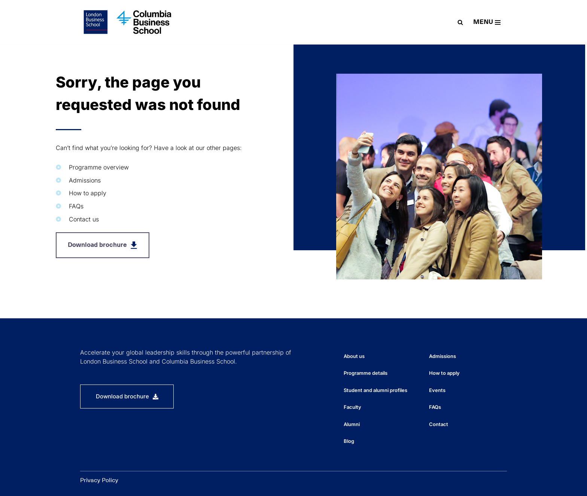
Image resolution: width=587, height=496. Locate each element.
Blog (349, 441)
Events (437, 390)
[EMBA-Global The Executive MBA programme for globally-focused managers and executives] (128, 22)
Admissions (442, 356)
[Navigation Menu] (487, 22)
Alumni (352, 424)
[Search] (460, 22)
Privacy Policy (99, 480)
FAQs (435, 407)
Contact (438, 424)
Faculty (352, 407)
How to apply (444, 373)
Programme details (365, 373)
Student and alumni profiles (375, 390)
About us (354, 356)
